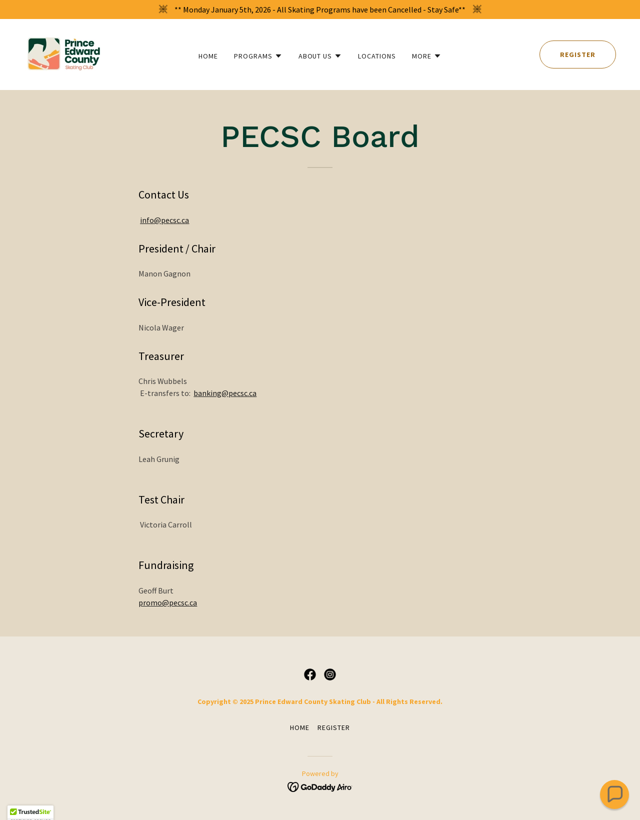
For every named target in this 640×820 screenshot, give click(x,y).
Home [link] (208, 56)
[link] (64, 53)
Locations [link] (377, 56)
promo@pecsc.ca (167, 603)
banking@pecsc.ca (225, 393)
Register (578, 54)
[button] (258, 56)
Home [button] (300, 727)
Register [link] (334, 727)
